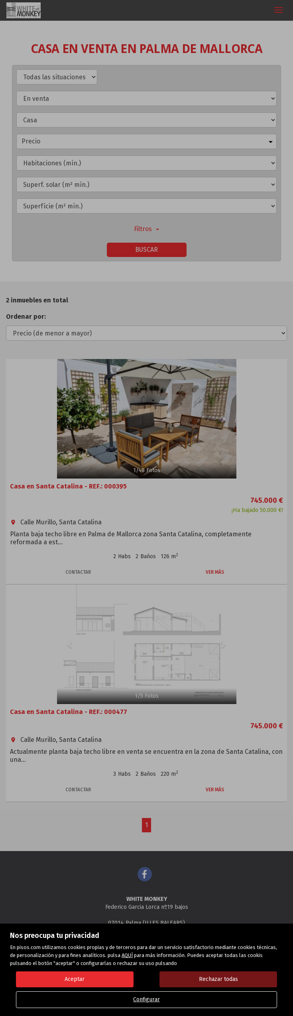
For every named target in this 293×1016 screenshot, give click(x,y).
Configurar (146, 999)
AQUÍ (127, 955)
